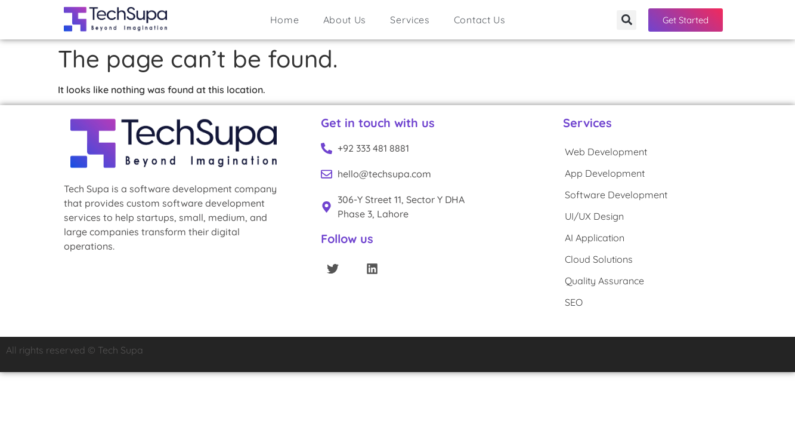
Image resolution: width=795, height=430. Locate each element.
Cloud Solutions (599, 259)
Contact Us (480, 20)
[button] (626, 20)
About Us (345, 20)
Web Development (606, 152)
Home (284, 20)
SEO (574, 302)
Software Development (616, 195)
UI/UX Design (594, 216)
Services (410, 20)
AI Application (594, 238)
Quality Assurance (604, 281)
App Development (605, 173)
